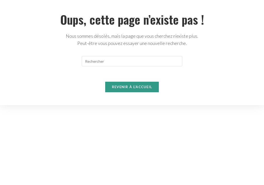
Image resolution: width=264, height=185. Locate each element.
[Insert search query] (132, 61)
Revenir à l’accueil (132, 87)
